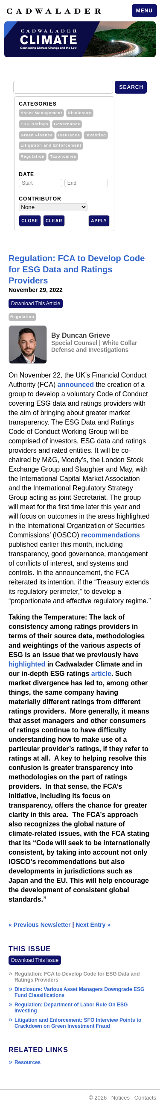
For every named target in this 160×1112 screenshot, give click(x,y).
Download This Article (35, 304)
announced (76, 384)
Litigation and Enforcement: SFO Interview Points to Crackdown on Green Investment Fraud (78, 1023)
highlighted (27, 664)
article (101, 673)
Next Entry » (93, 924)
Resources (28, 1062)
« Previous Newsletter (40, 924)
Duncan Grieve (86, 335)
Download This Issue (34, 960)
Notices (120, 1097)
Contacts (145, 1097)
